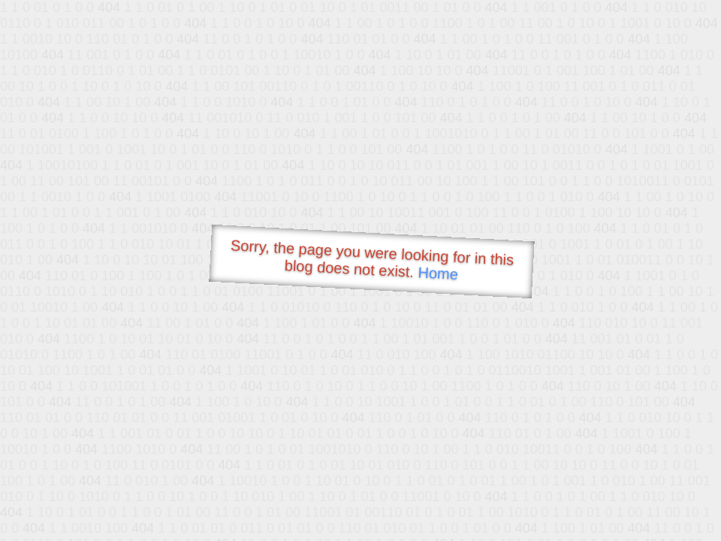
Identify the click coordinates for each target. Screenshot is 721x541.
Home (438, 273)
